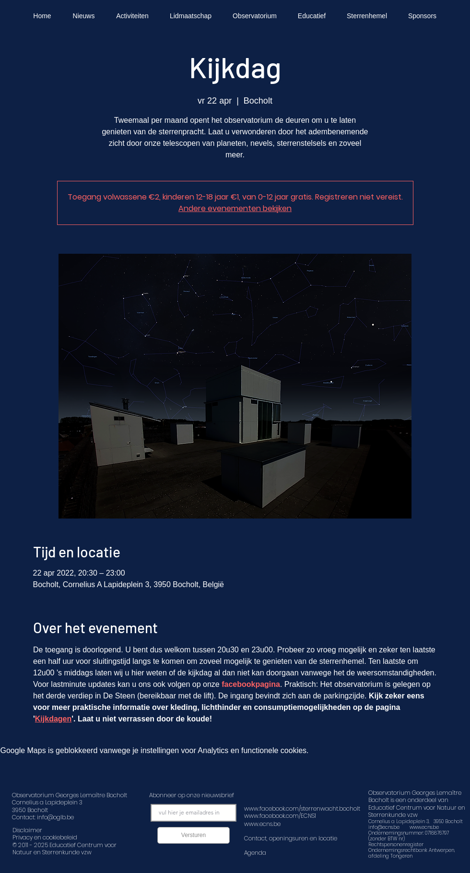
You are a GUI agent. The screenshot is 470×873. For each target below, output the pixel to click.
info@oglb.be (55, 817)
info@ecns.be (384, 827)
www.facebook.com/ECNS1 (280, 816)
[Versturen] (193, 835)
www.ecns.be (424, 827)
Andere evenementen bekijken (235, 208)
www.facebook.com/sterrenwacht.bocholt (302, 808)
